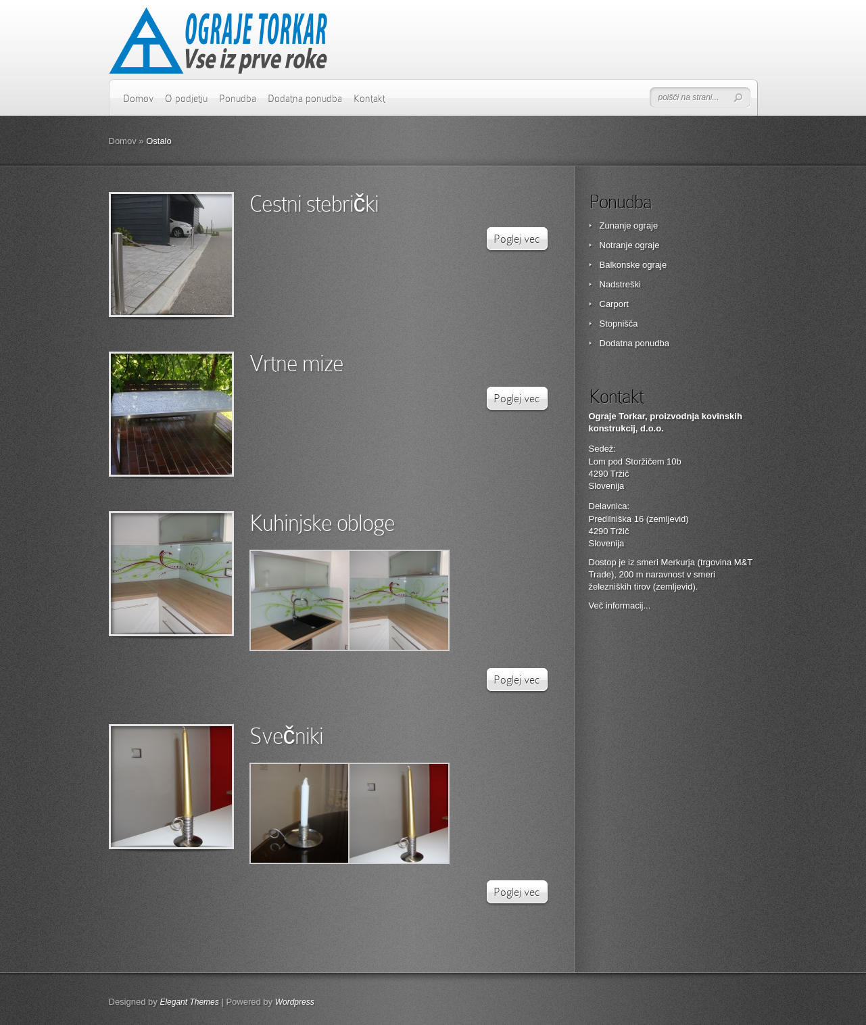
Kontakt (369, 98)
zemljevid (674, 586)
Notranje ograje (630, 245)
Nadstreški (620, 284)
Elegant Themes (189, 1002)
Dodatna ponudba (305, 98)
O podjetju (186, 98)
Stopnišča (619, 323)
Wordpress (294, 1002)
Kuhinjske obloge (322, 522)
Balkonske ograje (633, 265)
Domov (138, 98)
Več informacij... (620, 605)
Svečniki (286, 735)
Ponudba (237, 98)
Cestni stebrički (314, 203)
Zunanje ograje (629, 225)
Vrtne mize (296, 363)
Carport (614, 304)
